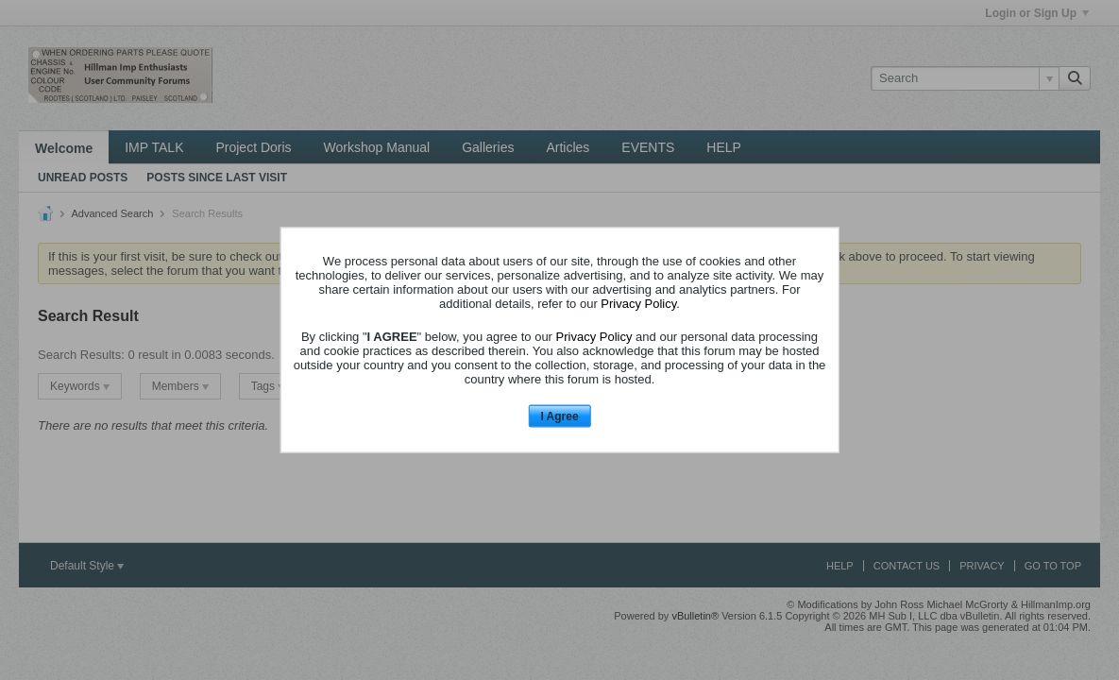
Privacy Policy (638, 303)
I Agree (559, 415)
